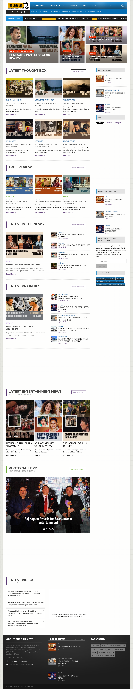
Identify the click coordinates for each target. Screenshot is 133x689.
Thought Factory (69, 100)
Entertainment (109, 655)
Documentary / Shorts (99, 649)
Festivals (61, 243)
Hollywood (61, 263)
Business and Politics (14, 100)
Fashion (94, 652)
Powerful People (69, 141)
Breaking (9, 261)
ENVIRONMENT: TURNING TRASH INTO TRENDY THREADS (73, 340)
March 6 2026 (62, 332)
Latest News (38, 5)
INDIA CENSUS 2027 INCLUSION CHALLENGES (72, 19)
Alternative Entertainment (44, 100)
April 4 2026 (62, 322)
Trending (61, 232)
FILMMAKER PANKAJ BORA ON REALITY (45, 104)
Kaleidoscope (11, 141)
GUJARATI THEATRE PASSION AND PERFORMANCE (18, 145)
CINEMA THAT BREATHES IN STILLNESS (23, 264)
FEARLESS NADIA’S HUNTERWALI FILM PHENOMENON (46, 145)
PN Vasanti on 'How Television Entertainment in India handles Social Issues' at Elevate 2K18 (23, 623)
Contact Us (107, 5)
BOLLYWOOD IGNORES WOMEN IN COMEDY (73, 256)
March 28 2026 (63, 247)
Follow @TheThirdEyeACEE (114, 123)
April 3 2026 (62, 311)
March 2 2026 (62, 269)
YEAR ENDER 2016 (102, 284)
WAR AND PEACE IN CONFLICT (74, 103)
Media (121, 281)
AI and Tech (10, 196)
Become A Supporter (94, 11)
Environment (62, 337)
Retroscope (39, 141)
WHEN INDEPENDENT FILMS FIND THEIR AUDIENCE (75, 202)
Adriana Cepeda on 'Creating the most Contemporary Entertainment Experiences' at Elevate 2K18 (25, 593)
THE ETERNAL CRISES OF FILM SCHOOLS (17, 104)
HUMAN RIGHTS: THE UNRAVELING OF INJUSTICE (71, 297)
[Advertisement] (48, 367)
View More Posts (78, 71)
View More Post (78, 392)
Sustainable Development (50, 18)
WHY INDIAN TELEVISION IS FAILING (25, 19)
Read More (11, 114)
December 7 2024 (64, 301)
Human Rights (63, 294)
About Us (83, 11)
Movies (65, 196)
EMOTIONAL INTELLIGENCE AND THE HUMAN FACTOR (73, 329)
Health (60, 326)
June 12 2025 (62, 343)
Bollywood (61, 252)
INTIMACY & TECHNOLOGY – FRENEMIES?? (16, 202)
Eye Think (100, 281)
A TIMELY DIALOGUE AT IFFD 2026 (74, 245)
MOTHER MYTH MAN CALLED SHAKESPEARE (72, 266)
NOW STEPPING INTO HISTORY (74, 144)
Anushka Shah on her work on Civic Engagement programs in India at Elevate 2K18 (25, 613)
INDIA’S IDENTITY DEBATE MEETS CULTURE (112, 19)
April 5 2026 (108, 83)
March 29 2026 (63, 239)
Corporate (75, 11)
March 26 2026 (63, 259)
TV (36, 196)
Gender (95, 18)
